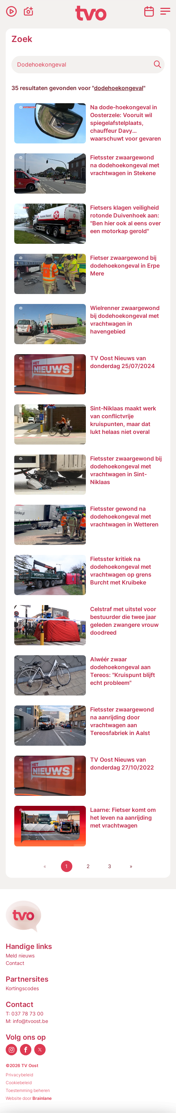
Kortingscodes (22, 988)
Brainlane (42, 1098)
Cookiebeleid (19, 1082)
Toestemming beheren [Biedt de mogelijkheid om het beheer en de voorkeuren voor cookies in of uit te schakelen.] (28, 1090)
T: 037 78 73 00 (24, 1013)
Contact (15, 963)
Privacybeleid (19, 1074)
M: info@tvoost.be (27, 1021)
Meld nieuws (20, 955)
